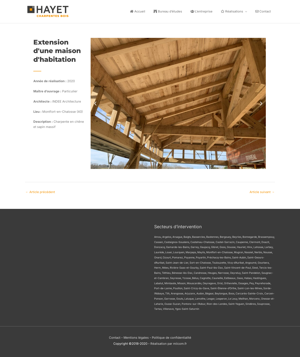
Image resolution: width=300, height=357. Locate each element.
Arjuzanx (190, 292)
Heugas (212, 272)
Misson (181, 282)
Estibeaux (230, 277)
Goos (223, 246)
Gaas (240, 277)
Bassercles (198, 236)
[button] (95, 102)
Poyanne (189, 256)
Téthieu (166, 272)
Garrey (195, 246)
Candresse (200, 272)
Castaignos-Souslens (176, 241)
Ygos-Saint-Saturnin (187, 308)
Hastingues (259, 277)
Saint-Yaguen (236, 303)
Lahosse (258, 246)
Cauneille (217, 277)
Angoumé (250, 261)
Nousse (267, 251)
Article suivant (262, 191)
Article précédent (40, 191)
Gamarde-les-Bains (177, 246)
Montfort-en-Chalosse (219, 251)
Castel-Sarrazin (225, 241)
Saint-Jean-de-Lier (177, 261)
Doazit (265, 241)
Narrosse (223, 272)
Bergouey (225, 236)
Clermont (254, 241)
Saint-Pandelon (251, 272)
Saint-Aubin (239, 256)
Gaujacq (205, 246)
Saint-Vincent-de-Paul (237, 266)
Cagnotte (205, 277)
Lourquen (178, 251)
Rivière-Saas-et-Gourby (184, 266)
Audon (200, 292)
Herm (157, 266)
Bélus (195, 277)
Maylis (201, 251)
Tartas (158, 308)
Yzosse (186, 277)
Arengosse (177, 292)
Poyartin (201, 256)
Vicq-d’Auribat (235, 261)
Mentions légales (136, 337)
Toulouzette (219, 261)
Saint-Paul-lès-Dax (211, 266)
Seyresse (175, 277)
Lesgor (211, 297)
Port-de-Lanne (163, 287)
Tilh (167, 292)
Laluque (189, 297)
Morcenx (254, 297)
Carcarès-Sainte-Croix (249, 292)
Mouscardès (194, 282)
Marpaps (191, 251)
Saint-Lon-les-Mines (250, 287)
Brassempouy (266, 236)
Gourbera (263, 261)
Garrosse (169, 297)
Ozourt (167, 256)
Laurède (159, 251)
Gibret (214, 246)
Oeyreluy (235, 272)
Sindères (250, 303)
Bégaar (209, 292)
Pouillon (177, 287)
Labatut (158, 282)
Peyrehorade (262, 282)
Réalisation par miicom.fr (168, 343)
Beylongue (221, 292)
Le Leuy (232, 297)
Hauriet (241, 246)
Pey (251, 282)
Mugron (238, 251)
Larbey (269, 246)
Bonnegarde (249, 236)
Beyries (236, 236)
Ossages (243, 282)
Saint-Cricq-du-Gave (196, 287)
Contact (114, 337)
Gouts (179, 297)
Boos (231, 292)
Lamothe (200, 297)
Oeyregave (209, 282)
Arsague (177, 236)
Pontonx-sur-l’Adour (193, 303)
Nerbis (258, 251)
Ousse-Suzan (172, 303)
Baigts (187, 236)
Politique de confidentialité (172, 337)
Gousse (231, 246)
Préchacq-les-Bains (219, 256)
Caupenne (242, 241)
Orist (220, 282)
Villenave (168, 308)
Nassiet (248, 251)
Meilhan (243, 297)
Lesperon (221, 297)
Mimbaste (170, 282)
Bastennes (212, 236)
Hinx (249, 246)
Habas (248, 277)
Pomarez (177, 256)
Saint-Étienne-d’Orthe (223, 287)
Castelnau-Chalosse (202, 241)
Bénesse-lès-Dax (182, 272)
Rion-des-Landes (217, 303)
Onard (157, 256)
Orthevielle (230, 282)
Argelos (166, 236)
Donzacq (159, 246)
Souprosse (263, 303)
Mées (165, 266)
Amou (157, 236)
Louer (168, 251)
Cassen (158, 241)
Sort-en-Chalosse (200, 261)
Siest (255, 266)
